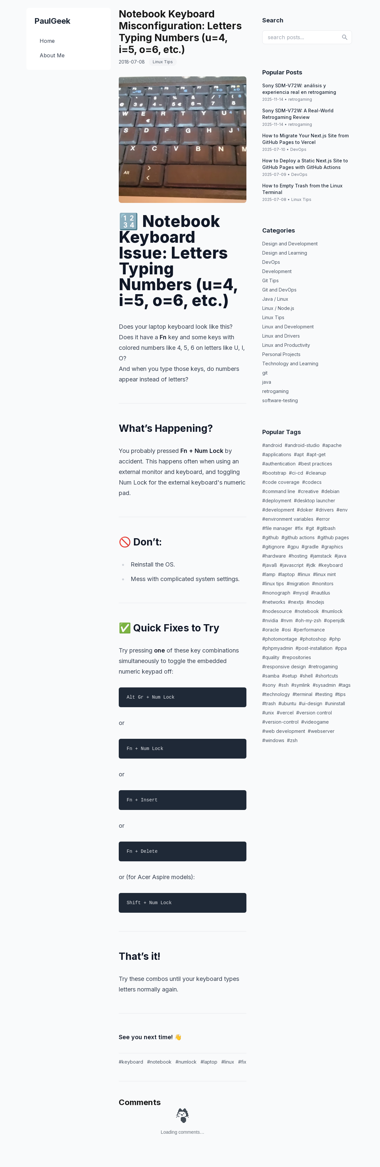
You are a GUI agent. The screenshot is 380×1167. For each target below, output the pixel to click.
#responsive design (284, 666)
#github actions (298, 537)
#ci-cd (296, 473)
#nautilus (320, 593)
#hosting (298, 556)
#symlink (300, 685)
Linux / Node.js (278, 308)
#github (270, 537)
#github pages (333, 537)
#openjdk (334, 620)
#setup (289, 676)
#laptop (209, 1062)
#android (272, 445)
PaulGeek (52, 21)
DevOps (298, 149)
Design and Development (290, 243)
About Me (52, 55)
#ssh (283, 685)
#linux (227, 1062)
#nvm (287, 620)
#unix (268, 712)
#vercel (285, 712)
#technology (276, 694)
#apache (332, 445)
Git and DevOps (279, 289)
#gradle (310, 546)
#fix (242, 1062)
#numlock (186, 1062)
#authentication (279, 463)
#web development (283, 731)
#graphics (332, 546)
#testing (323, 694)
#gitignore (273, 546)
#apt (299, 454)
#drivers (325, 510)
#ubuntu (287, 703)
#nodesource (277, 611)
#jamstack (321, 556)
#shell (306, 676)
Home (47, 41)
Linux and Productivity (286, 345)
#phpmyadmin (277, 648)
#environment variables (287, 519)
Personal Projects (281, 354)
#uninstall (335, 703)
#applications (276, 454)
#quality (270, 657)
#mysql (300, 593)
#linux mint (324, 574)
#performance (309, 629)
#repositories (296, 657)
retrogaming (300, 99)
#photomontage (279, 639)
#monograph (276, 593)
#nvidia (270, 620)
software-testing (280, 400)
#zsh (292, 740)
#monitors (322, 583)
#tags (344, 685)
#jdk (311, 565)
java (266, 382)
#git (310, 528)
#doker (305, 510)
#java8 (269, 565)
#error (323, 519)
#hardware (274, 556)
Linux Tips (301, 199)
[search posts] (307, 37)
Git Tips (270, 280)
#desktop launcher (314, 500)
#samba (270, 676)
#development (278, 510)
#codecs (312, 482)
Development (277, 271)
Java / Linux (275, 299)
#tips (340, 694)
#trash (269, 703)
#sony (269, 685)
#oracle (270, 629)
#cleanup (316, 473)
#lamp (268, 574)
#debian (330, 491)
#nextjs (296, 602)
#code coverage (281, 482)
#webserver (321, 731)
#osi (286, 629)
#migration (298, 583)
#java (340, 556)
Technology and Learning (290, 363)
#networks (273, 602)
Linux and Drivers (281, 336)
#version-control (280, 722)
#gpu (293, 546)
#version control (314, 712)
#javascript (291, 565)
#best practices (315, 463)
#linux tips (273, 583)
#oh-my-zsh (308, 620)
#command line (278, 491)
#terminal (302, 694)
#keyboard (131, 1062)
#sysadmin (324, 685)
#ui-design (310, 703)
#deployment (276, 500)
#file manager (277, 528)
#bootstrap (274, 473)
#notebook (159, 1062)
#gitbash (326, 528)
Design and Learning (284, 253)
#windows (273, 740)
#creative (308, 491)
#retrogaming (323, 666)
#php (335, 639)
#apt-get (316, 454)
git (265, 372)
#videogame (315, 722)
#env (342, 510)
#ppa (341, 648)
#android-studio (302, 445)
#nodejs (315, 602)
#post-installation (314, 648)
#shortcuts (326, 676)
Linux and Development (288, 326)
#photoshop (313, 639)
